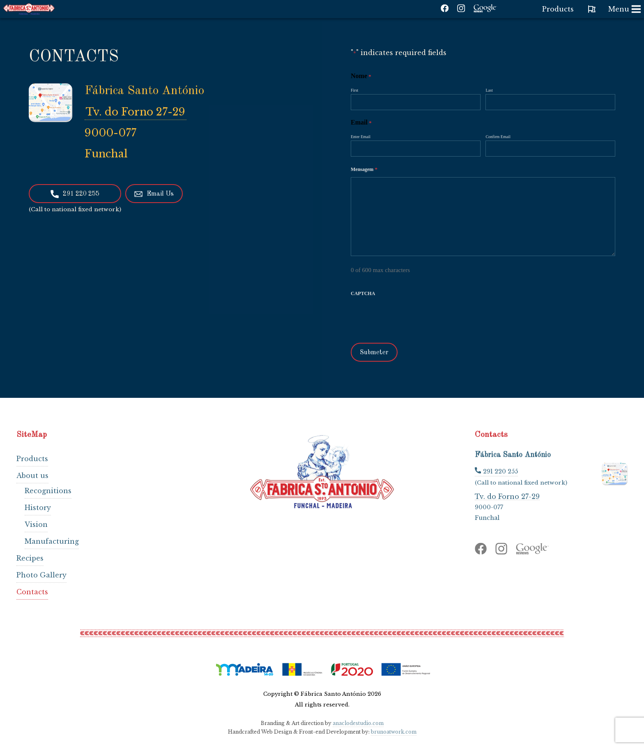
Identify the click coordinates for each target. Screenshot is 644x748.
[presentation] (413, 318)
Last (488, 90)
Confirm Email (497, 136)
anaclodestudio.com (358, 723)
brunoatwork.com (393, 732)
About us (32, 475)
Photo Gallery (41, 575)
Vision (36, 524)
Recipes (30, 558)
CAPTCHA (363, 293)
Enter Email (360, 136)
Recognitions (48, 491)
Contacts (32, 592)
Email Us (154, 194)
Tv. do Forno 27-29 (135, 112)
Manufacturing (52, 541)
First (354, 90)
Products (32, 459)
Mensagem (364, 169)
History (38, 507)
